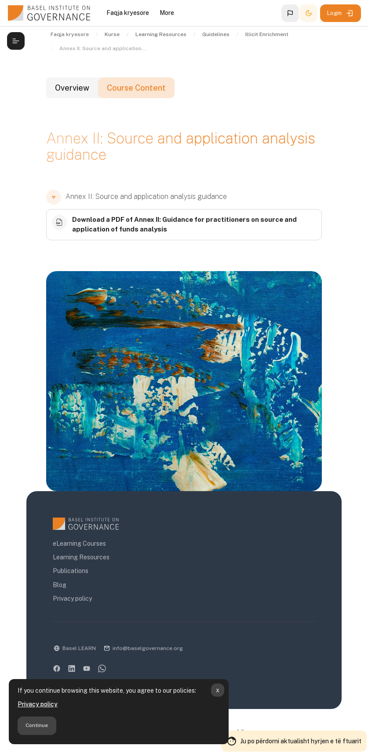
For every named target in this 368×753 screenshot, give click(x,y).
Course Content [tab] (136, 87)
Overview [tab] (72, 87)
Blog (59, 584)
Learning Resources (81, 557)
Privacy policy (38, 704)
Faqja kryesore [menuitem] (127, 12)
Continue (37, 725)
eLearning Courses (79, 543)
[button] (290, 13)
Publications (70, 570)
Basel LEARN (79, 648)
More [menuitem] (167, 12)
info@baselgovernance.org (148, 648)
